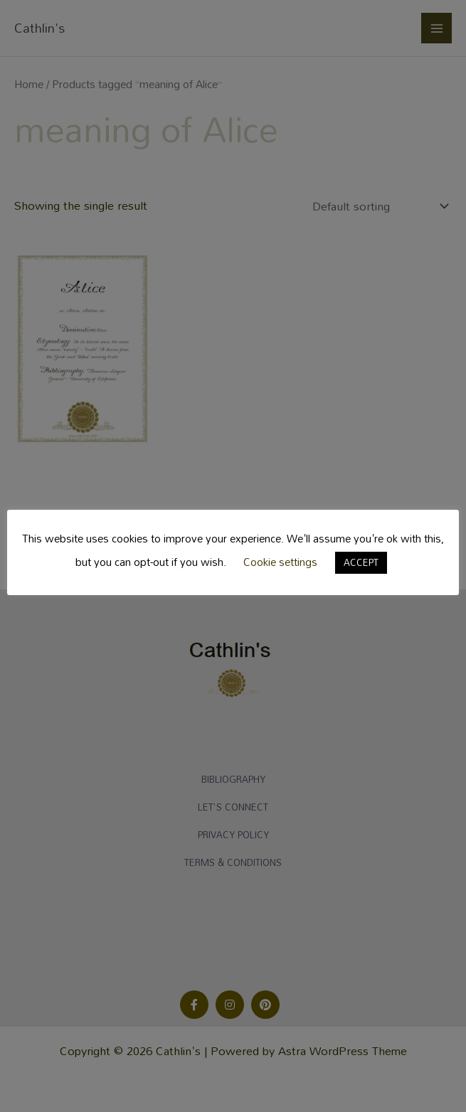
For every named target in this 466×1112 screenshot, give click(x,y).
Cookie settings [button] (280, 561)
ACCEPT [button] (361, 562)
